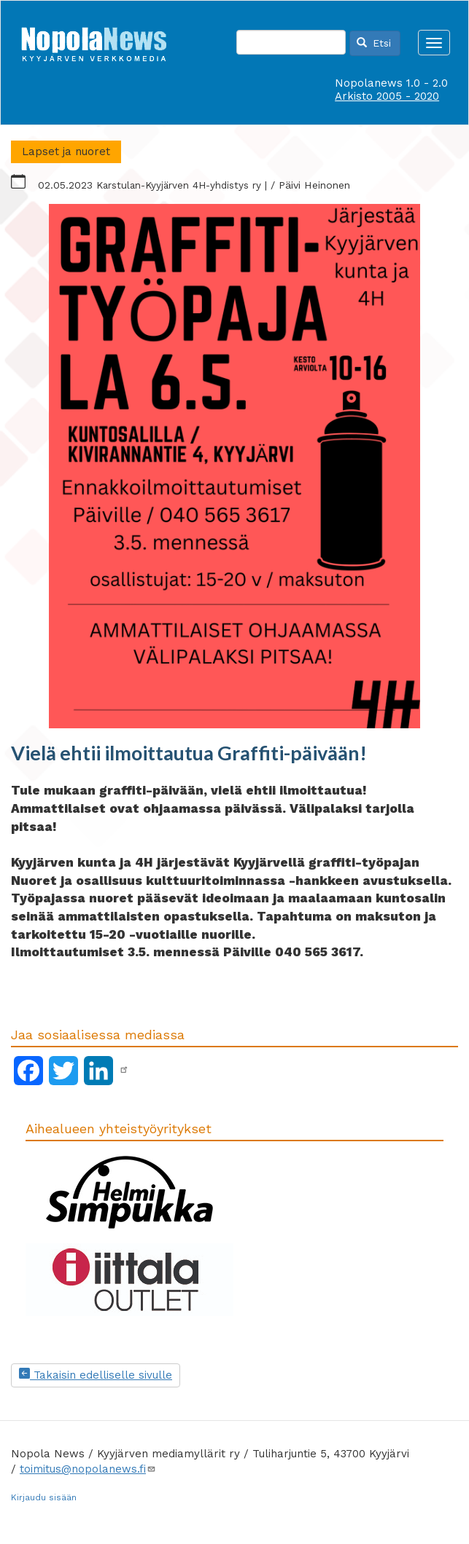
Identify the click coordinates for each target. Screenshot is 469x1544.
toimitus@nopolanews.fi (88, 1469)
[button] (234, 466)
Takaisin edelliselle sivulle (95, 1375)
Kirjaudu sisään (44, 1497)
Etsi (374, 43)
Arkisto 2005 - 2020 (387, 96)
